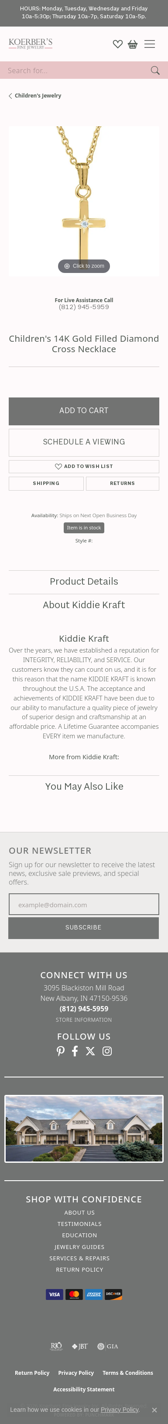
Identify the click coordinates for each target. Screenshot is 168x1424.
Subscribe (83, 928)
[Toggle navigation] (153, 44)
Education (79, 1235)
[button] (118, 44)
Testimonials (80, 1224)
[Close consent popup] (154, 1410)
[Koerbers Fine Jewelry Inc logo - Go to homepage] (28, 44)
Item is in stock (84, 527)
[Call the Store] (84, 1008)
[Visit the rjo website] (56, 1346)
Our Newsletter (50, 850)
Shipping (46, 483)
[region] (84, 201)
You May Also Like (84, 787)
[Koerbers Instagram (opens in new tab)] (107, 1051)
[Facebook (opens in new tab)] (75, 1051)
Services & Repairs (79, 1258)
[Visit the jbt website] (80, 1346)
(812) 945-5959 (84, 307)
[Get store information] (84, 1019)
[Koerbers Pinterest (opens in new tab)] (61, 1051)
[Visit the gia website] (107, 1346)
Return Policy (79, 1269)
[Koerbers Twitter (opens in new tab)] (90, 1051)
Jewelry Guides (79, 1247)
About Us (79, 1212)
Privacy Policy (76, 1373)
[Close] (157, 13)
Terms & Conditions (128, 1373)
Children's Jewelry (38, 95)
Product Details (84, 582)
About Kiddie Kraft (84, 605)
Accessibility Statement (83, 1389)
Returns (122, 483)
